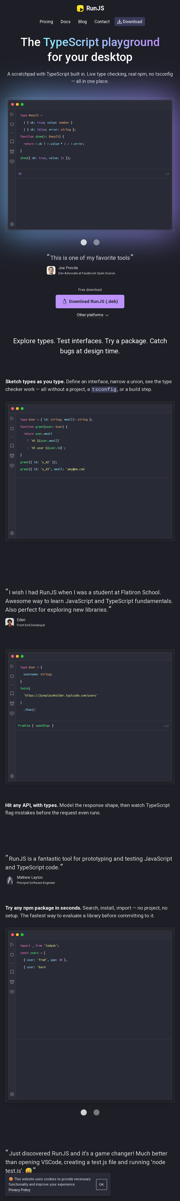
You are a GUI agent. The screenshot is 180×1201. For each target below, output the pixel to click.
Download (129, 21)
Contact (102, 21)
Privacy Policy (19, 1190)
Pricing (46, 21)
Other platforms (90, 315)
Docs (66, 21)
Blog (82, 21)
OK (101, 1184)
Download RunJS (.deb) (90, 301)
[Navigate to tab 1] (96, 242)
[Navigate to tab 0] (84, 242)
